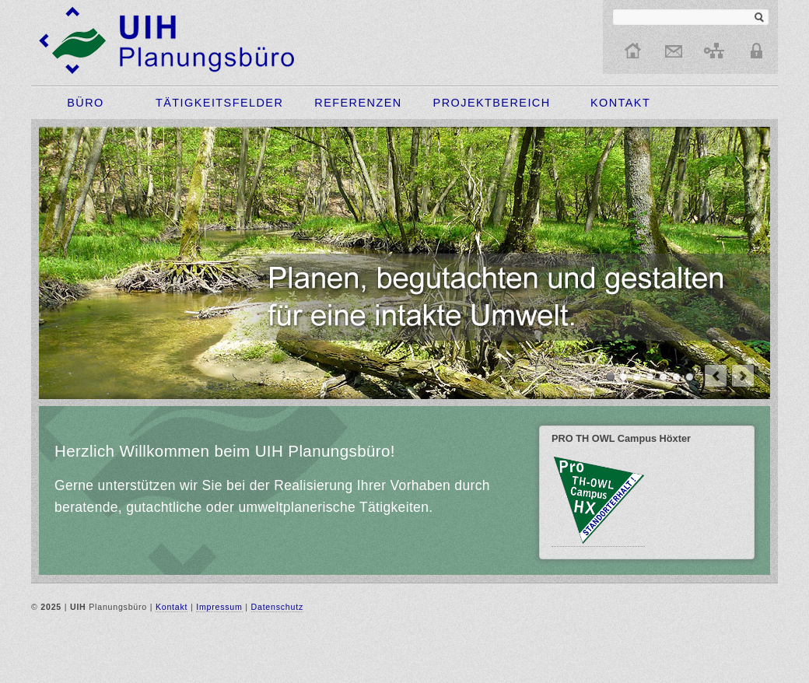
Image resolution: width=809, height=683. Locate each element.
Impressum (219, 606)
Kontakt (171, 606)
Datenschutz (277, 606)
